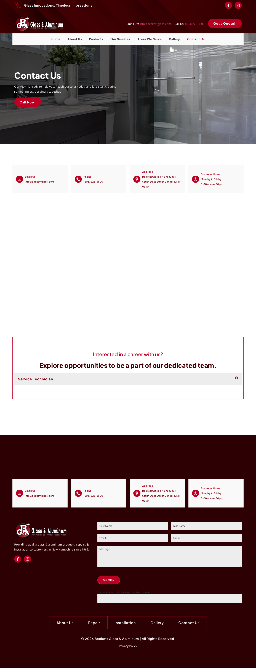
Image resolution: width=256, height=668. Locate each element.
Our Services (120, 39)
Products (96, 39)
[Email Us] (19, 179)
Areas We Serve (149, 39)
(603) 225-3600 (194, 24)
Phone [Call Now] (88, 176)
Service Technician (35, 379)
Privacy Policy (128, 646)
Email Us (30, 176)
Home (55, 39)
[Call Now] (78, 179)
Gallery (174, 39)
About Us (75, 39)
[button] (128, 379)
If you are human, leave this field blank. (123, 592)
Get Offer (108, 580)
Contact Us (196, 39)
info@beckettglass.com (155, 24)
